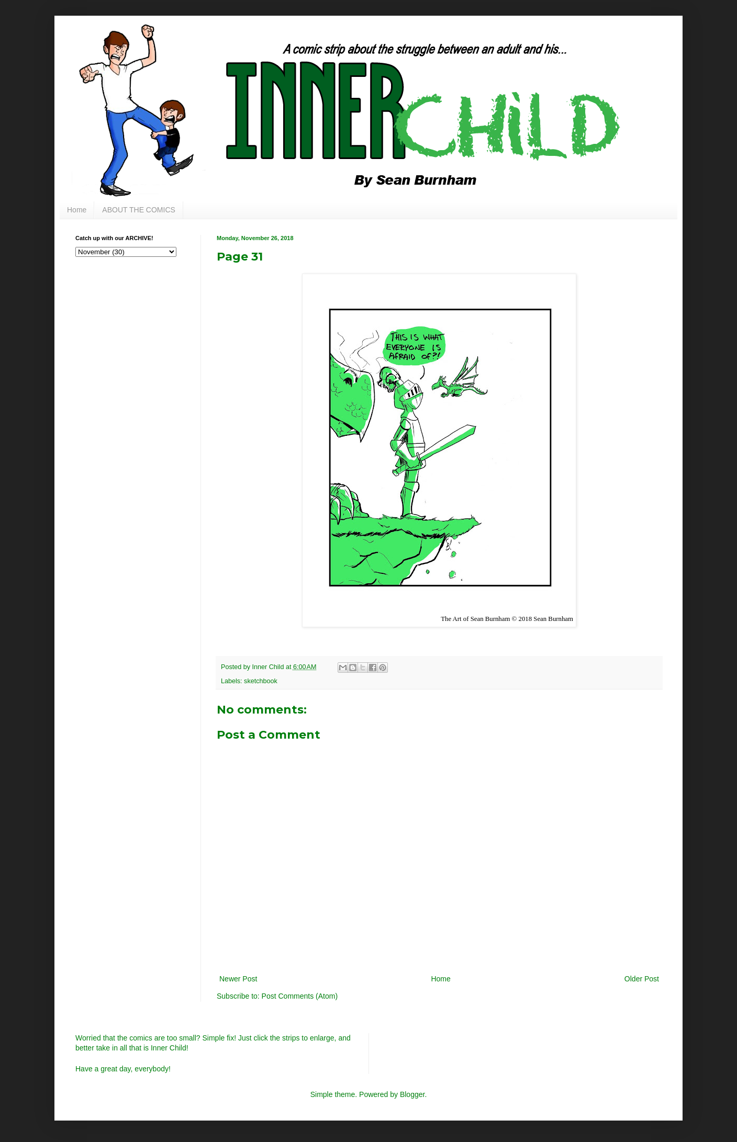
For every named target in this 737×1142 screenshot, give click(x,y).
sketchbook (260, 681)
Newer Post (238, 979)
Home (76, 210)
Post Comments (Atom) (300, 996)
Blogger (412, 1094)
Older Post (641, 979)
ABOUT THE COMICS (138, 210)
